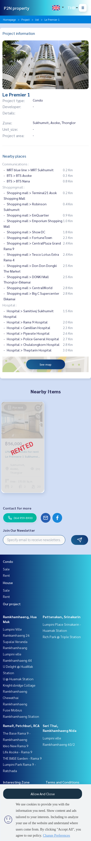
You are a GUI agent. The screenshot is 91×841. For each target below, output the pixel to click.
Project (25, 19)
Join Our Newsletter (19, 530)
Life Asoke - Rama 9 (17, 752)
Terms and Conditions (62, 782)
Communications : (15, 164)
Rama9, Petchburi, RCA (21, 725)
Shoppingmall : (13, 187)
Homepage (9, 19)
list (37, 19)
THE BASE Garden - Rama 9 (22, 758)
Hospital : (9, 305)
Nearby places (14, 156)
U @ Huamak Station (18, 679)
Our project (12, 604)
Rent (6, 575)
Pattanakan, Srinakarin (62, 616)
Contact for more (17, 508)
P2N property (16, 8)
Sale (6, 569)
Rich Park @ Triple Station (62, 636)
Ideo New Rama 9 (15, 746)
